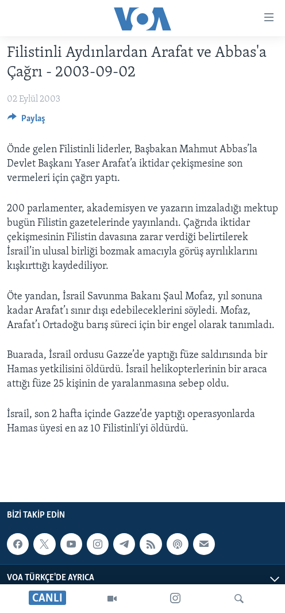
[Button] (26, 121)
